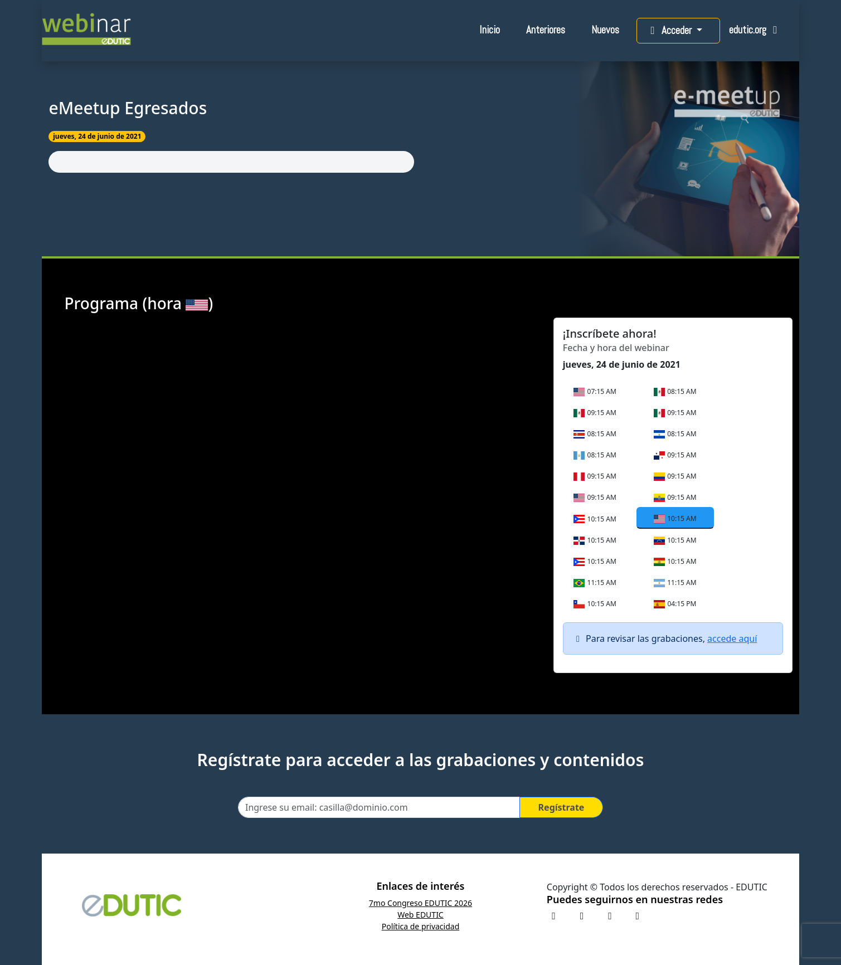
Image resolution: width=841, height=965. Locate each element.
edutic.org (755, 30)
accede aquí (732, 638)
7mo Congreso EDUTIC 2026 (420, 903)
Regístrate (561, 807)
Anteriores (545, 30)
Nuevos (605, 30)
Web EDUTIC (420, 914)
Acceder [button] (670, 30)
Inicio (489, 30)
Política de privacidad (421, 926)
